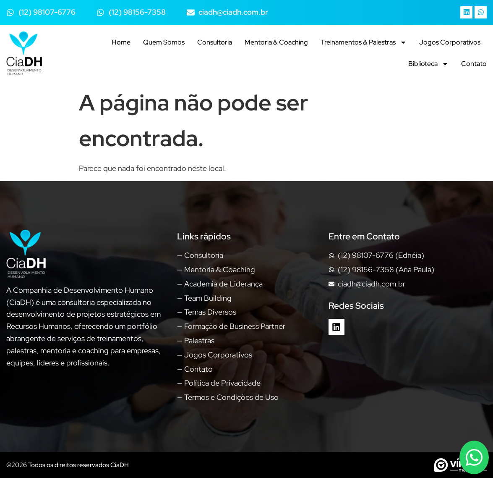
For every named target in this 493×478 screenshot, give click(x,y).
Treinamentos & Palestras (364, 42)
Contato (474, 63)
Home (121, 42)
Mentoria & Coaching (276, 42)
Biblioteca (428, 63)
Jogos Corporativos (449, 42)
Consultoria (214, 42)
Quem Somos (164, 42)
